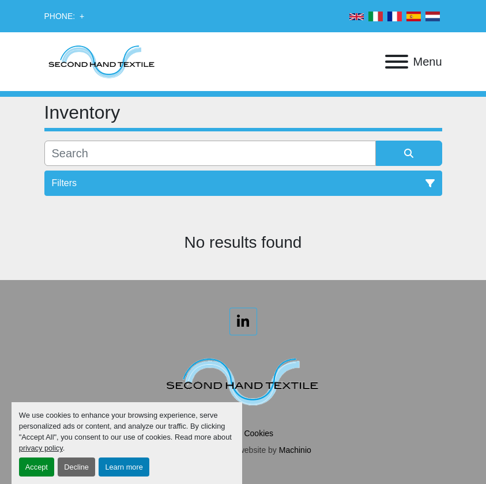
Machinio (295, 450)
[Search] (210, 153)
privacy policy (41, 448)
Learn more (123, 467)
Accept (36, 467)
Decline (76, 467)
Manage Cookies (243, 433)
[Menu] (396, 62)
